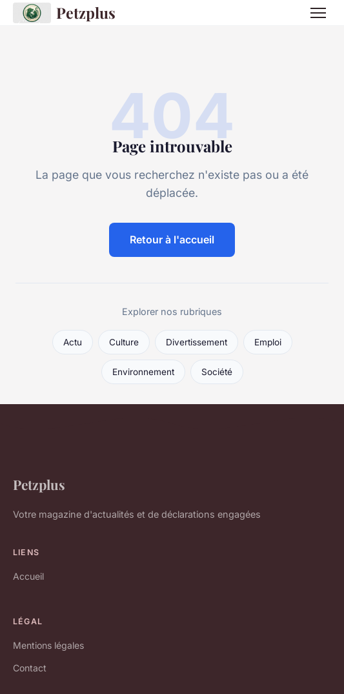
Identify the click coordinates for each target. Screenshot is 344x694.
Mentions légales (48, 645)
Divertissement (196, 342)
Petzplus (64, 13)
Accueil (28, 576)
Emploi (267, 342)
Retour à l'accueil (172, 239)
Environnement (143, 372)
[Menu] (318, 13)
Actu (72, 342)
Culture (124, 342)
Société (216, 372)
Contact (29, 667)
